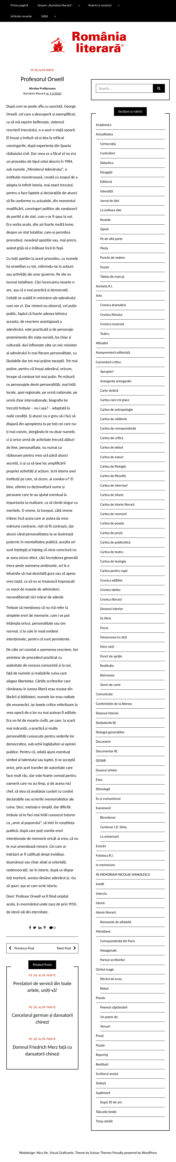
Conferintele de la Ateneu (114, 704)
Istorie (100, 903)
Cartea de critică (111, 438)
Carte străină (109, 390)
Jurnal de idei (109, 201)
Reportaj (102, 1055)
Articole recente (21, 16)
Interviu (101, 893)
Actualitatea (104, 134)
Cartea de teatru (111, 552)
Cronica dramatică (113, 305)
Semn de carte (110, 685)
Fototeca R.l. (105, 855)
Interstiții (106, 191)
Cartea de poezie (112, 523)
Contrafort (107, 153)
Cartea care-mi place (114, 400)
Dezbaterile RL (106, 723)
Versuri (105, 1026)
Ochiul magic (105, 969)
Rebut (104, 988)
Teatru (104, 334)
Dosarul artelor (106, 770)
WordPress (149, 1153)
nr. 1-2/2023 (53, 93)
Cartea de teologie (113, 561)
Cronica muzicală (112, 324)
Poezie (100, 998)
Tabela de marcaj (112, 276)
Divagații (106, 172)
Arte (99, 296)
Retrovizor (107, 675)
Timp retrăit (104, 1121)
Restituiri (102, 1064)
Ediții (44, 16)
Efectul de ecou (111, 979)
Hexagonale (108, 950)
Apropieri (107, 371)
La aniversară (109, 836)
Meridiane (103, 931)
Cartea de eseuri (111, 457)
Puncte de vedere (112, 257)
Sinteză (101, 1083)
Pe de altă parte (42, 70)
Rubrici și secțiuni (100, 5)
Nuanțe (105, 220)
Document (103, 741)
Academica (103, 125)
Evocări (101, 846)
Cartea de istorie (112, 495)
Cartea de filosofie (113, 476)
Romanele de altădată (115, 922)
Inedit (100, 884)
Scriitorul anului (107, 1074)
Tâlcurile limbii (106, 1112)
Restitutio (107, 666)
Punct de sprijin (111, 656)
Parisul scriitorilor (112, 960)
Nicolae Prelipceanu (42, 88)
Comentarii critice (108, 362)
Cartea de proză (111, 533)
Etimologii (103, 789)
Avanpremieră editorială (113, 352)
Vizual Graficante (61, 1153)
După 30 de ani (111, 1102)
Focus (104, 628)
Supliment (103, 1093)
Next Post (64, 948)
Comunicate (104, 694)
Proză (100, 1036)
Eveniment (103, 808)
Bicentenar (108, 817)
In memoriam (105, 865)
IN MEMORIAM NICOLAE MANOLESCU (123, 874)
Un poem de (109, 1017)
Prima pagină (19, 5)
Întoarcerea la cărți (113, 637)
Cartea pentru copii (114, 571)
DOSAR (101, 760)
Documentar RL (107, 751)
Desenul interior (111, 609)
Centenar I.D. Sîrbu (113, 827)
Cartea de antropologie (116, 409)
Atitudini (102, 343)
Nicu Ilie (42, 1153)
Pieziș (104, 248)
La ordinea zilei (110, 210)
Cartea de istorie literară (117, 504)
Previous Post (24, 948)
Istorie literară (106, 912)
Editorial (106, 182)
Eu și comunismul (108, 799)
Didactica (106, 163)
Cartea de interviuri (114, 485)
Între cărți (107, 647)
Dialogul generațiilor (110, 732)
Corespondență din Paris (117, 941)
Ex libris (105, 618)
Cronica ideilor (110, 590)
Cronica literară (111, 599)
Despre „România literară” (55, 5)
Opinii (104, 229)
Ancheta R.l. (104, 286)
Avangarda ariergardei (115, 381)
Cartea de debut (111, 447)
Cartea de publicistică (115, 542)
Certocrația (108, 144)
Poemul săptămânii (113, 1007)
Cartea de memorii (113, 514)
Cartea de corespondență (118, 428)
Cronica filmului (111, 315)
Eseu (99, 780)
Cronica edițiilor (111, 580)
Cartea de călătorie (113, 419)
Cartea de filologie (113, 466)
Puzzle (104, 267)
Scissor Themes (101, 1153)
